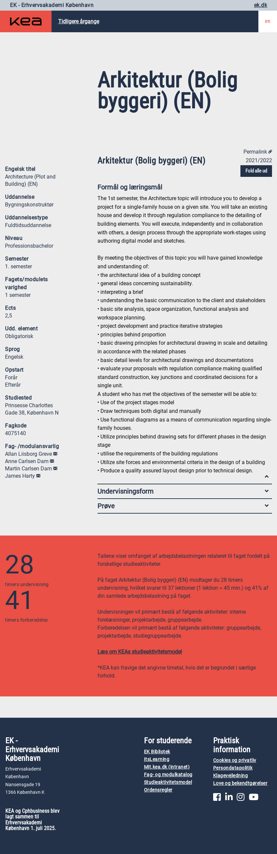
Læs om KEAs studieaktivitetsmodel (139, 652)
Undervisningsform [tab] (183, 491)
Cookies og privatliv (234, 760)
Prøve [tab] (183, 506)
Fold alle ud (256, 171)
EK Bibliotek (157, 752)
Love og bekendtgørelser (240, 783)
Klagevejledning (230, 776)
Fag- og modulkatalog (168, 775)
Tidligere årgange (78, 21)
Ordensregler (158, 790)
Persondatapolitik (233, 768)
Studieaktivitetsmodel (168, 782)
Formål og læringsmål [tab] (183, 188)
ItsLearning (157, 759)
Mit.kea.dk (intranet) (167, 767)
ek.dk (260, 5)
